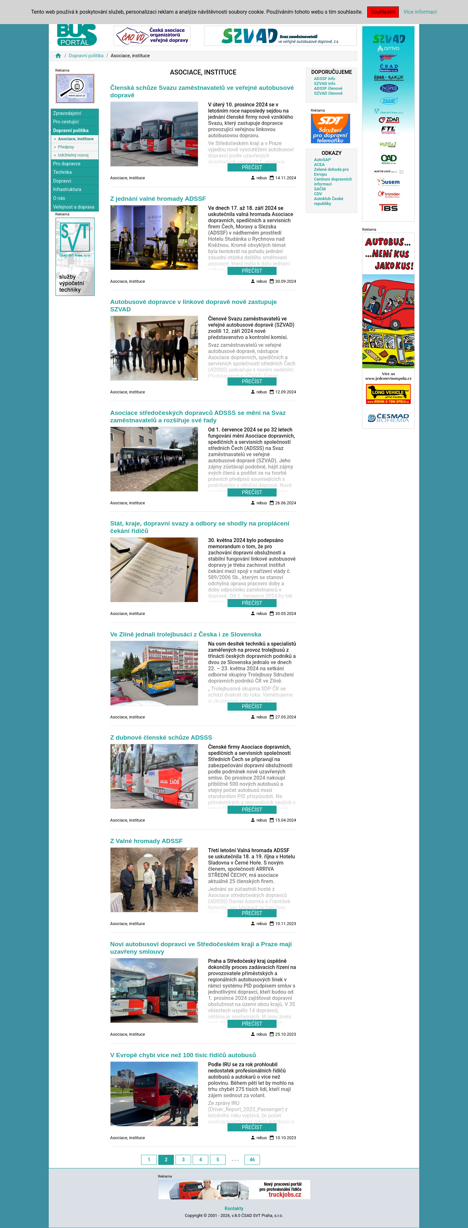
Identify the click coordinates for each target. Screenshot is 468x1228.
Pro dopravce (66, 164)
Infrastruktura (67, 189)
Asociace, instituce (76, 138)
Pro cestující (66, 122)
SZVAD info (324, 83)
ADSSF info (324, 78)
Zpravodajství (67, 113)
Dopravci (62, 181)
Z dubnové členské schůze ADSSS (161, 737)
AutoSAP (322, 159)
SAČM (320, 188)
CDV (318, 193)
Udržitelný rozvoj (73, 155)
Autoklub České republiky (328, 201)
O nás (59, 198)
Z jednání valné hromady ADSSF (158, 198)
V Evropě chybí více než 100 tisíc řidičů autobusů (183, 1055)
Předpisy (66, 146)
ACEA (319, 164)
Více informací (420, 12)
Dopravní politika (86, 56)
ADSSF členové (328, 88)
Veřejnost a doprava (73, 207)
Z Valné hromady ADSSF (146, 841)
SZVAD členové (328, 93)
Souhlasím (383, 12)
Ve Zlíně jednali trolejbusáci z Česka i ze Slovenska (185, 634)
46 (252, 1159)
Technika (62, 172)
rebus (258, 177)
